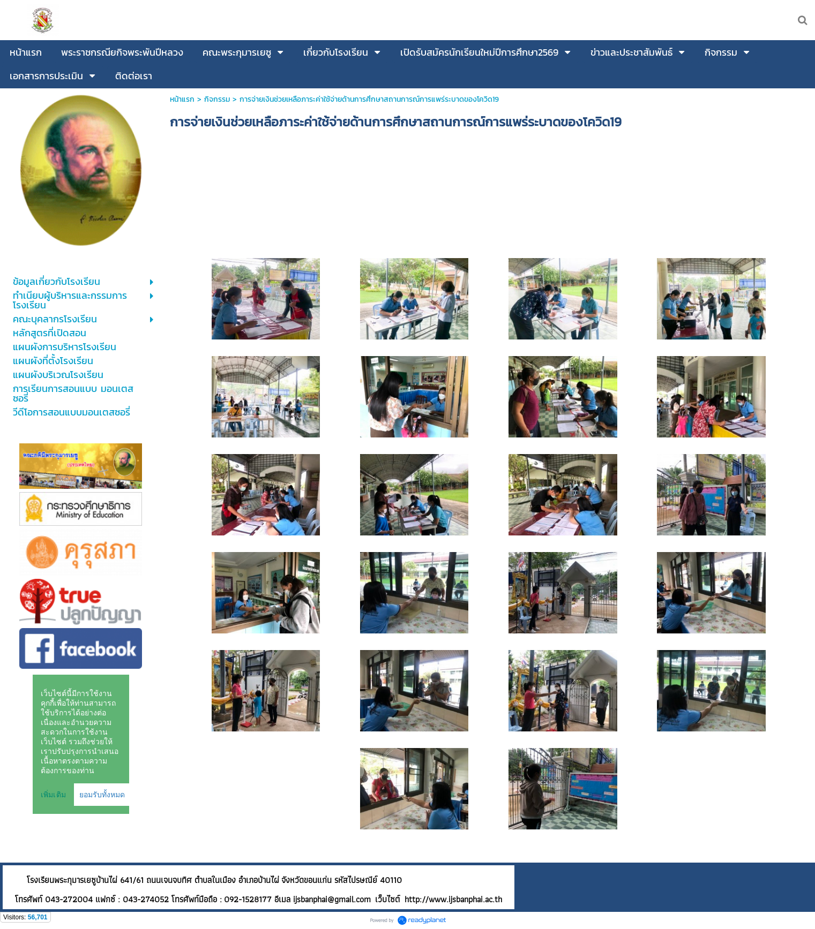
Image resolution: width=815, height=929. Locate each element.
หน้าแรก (182, 99)
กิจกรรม (217, 99)
